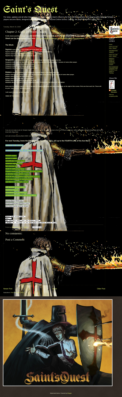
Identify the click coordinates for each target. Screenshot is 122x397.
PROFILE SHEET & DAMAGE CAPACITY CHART (112, 61)
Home (54, 289)
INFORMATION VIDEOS (113, 51)
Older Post (101, 289)
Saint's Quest (30, 10)
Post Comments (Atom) (17, 292)
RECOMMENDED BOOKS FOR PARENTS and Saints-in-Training (113, 70)
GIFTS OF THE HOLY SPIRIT (113, 47)
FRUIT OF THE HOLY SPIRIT (113, 55)
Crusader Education (114, 91)
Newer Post (7, 289)
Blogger (69, 393)
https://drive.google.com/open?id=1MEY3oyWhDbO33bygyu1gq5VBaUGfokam (60, 38)
